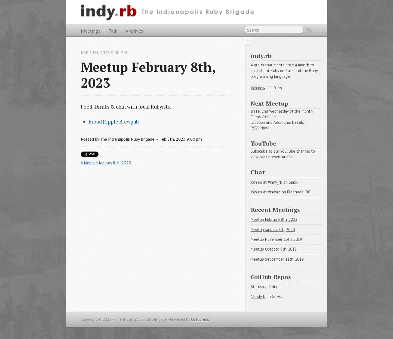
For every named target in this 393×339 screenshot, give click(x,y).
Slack (293, 182)
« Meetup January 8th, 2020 (106, 162)
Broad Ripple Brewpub (113, 121)
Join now (258, 87)
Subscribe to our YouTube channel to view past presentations (283, 154)
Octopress (200, 319)
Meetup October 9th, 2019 (274, 249)
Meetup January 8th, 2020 (273, 229)
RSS (309, 30)
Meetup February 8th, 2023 (274, 219)
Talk (113, 30)
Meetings (90, 30)
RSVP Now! (260, 128)
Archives (134, 30)
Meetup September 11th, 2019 (277, 259)
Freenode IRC (298, 192)
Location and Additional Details (277, 122)
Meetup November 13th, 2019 (276, 239)
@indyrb (258, 296)
